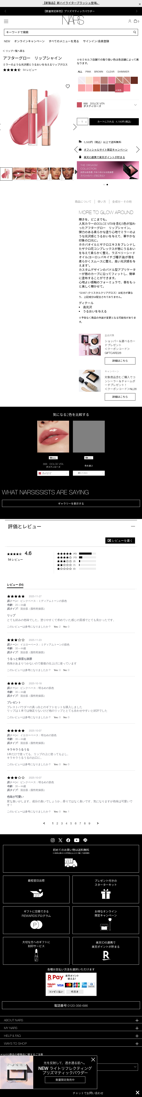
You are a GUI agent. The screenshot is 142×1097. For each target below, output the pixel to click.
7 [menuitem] (80, 823)
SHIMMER (123, 71)
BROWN (98, 71)
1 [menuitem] (53, 823)
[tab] (15, 585)
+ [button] (86, 121)
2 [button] (108, 185)
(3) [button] (74, 561)
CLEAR (110, 71)
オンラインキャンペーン (29, 41)
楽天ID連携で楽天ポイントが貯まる (104, 157)
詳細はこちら (120, 360)
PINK (88, 71)
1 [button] (104, 185)
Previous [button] (5, 11)
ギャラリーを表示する (71, 503)
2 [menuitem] (57, 823)
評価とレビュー (24, 526)
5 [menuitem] (71, 823)
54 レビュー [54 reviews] (30, 69)
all (80, 71)
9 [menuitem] (89, 823)
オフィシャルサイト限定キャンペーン (106, 149)
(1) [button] (74, 565)
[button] (108, 105)
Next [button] (136, 11)
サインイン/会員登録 (96, 41)
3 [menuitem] (62, 823)
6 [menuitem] (75, 823)
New (7, 41)
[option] (71, 11)
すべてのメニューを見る (64, 41)
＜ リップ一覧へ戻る (14, 50)
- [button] (78, 121)
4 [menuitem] (66, 823)
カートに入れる (114, 121)
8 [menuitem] (85, 823)
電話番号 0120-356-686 (71, 1005)
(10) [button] (75, 557)
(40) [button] (75, 553)
